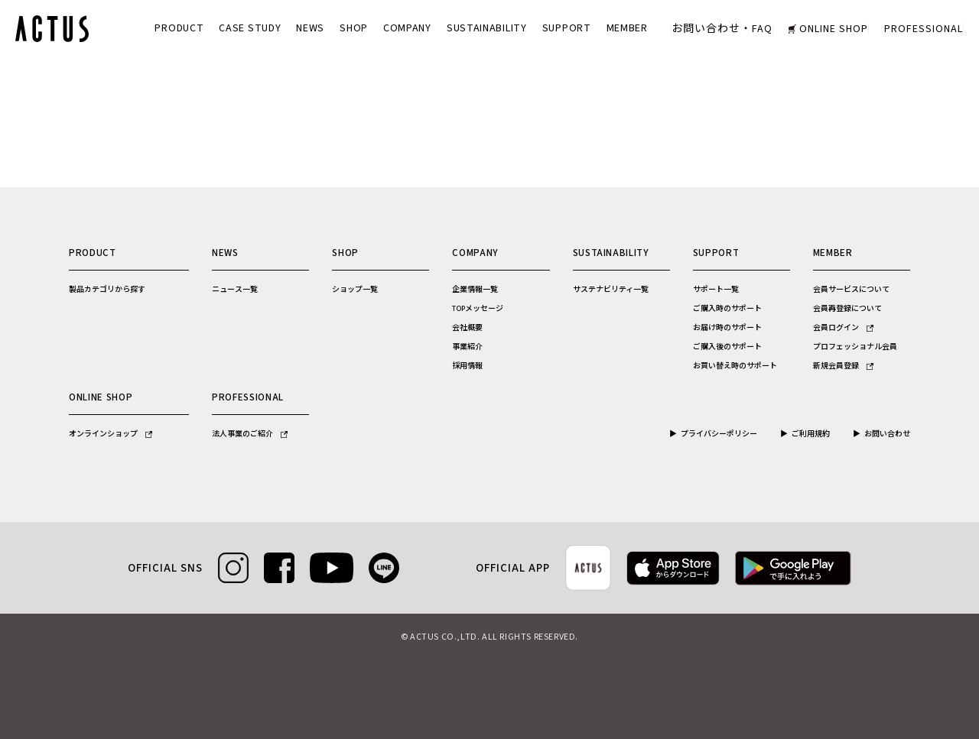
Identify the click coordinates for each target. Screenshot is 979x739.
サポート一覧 (716, 289)
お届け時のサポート (727, 328)
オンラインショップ (110, 434)
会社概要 (467, 328)
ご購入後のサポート (727, 347)
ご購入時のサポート (727, 308)
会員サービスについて (851, 289)
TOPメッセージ (477, 308)
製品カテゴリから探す (107, 289)
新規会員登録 (843, 366)
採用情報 (467, 366)
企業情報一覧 (475, 289)
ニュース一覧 (235, 289)
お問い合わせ (887, 434)
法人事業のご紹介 (250, 434)
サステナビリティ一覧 (611, 289)
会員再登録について (847, 308)
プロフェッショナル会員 (855, 347)
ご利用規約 (811, 434)
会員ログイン (843, 328)
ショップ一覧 (355, 289)
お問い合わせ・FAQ (722, 29)
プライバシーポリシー (719, 434)
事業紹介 (467, 347)
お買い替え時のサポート (735, 366)
